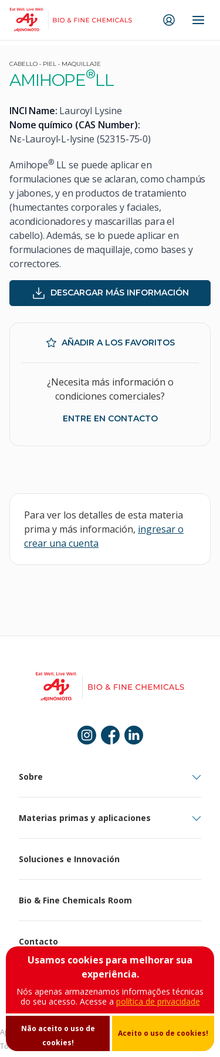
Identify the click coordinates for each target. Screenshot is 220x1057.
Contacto (38, 941)
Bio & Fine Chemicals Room (75, 900)
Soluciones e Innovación (69, 859)
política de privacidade (158, 1001)
